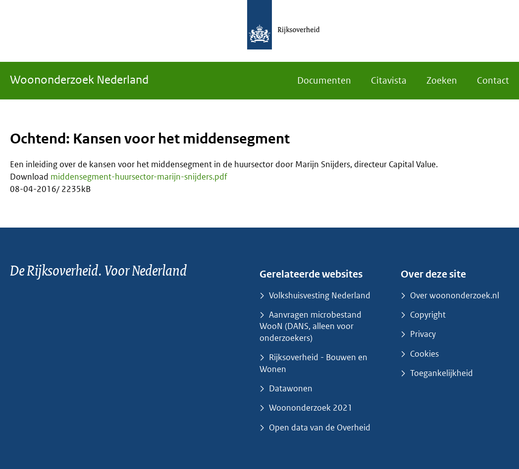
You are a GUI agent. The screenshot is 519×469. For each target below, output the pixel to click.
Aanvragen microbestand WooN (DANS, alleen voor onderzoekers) (311, 326)
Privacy (423, 333)
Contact (493, 80)
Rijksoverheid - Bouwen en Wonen (313, 363)
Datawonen (290, 388)
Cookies (424, 353)
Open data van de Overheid (319, 427)
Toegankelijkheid (441, 373)
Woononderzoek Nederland (79, 79)
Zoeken (441, 80)
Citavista (389, 80)
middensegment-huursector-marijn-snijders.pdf (139, 176)
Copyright (428, 314)
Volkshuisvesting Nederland (319, 295)
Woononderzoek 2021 (311, 407)
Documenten (324, 80)
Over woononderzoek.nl (454, 295)
